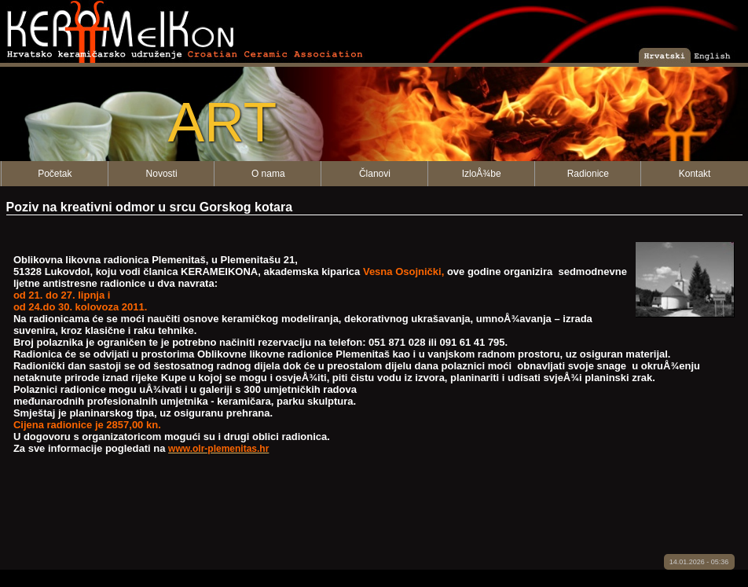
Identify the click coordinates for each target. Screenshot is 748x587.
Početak (55, 173)
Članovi (374, 173)
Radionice (588, 173)
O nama (268, 173)
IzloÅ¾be (481, 173)
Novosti (162, 173)
